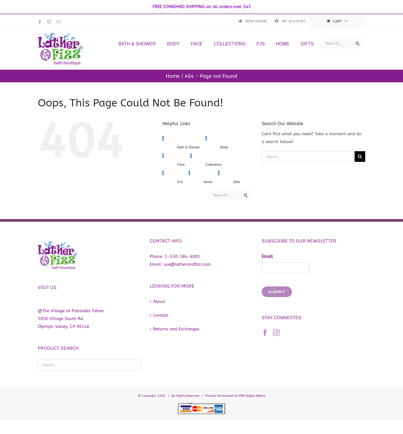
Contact (160, 315)
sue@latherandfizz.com (187, 264)
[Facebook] (265, 332)
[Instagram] (276, 332)
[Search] (360, 156)
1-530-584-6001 (182, 256)
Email (267, 256)
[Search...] (308, 156)
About (159, 301)
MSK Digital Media (252, 396)
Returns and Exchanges (176, 329)
